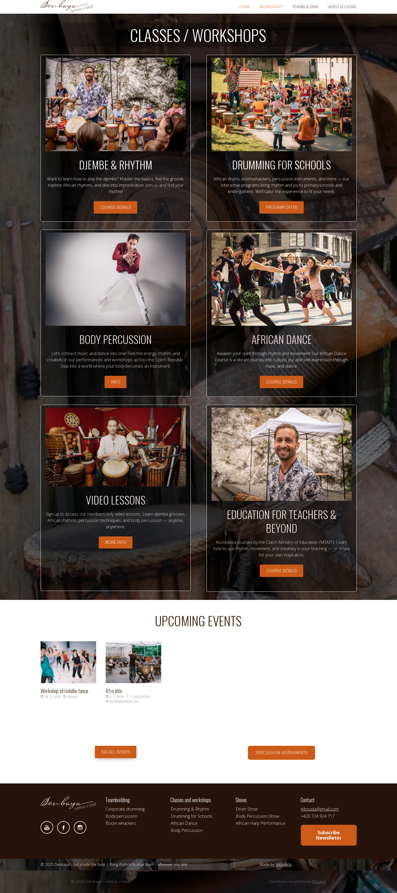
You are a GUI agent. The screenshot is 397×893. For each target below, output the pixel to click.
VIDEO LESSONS (342, 6)
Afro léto (114, 691)
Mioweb (319, 881)
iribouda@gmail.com (320, 809)
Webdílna (283, 864)
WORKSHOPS (271, 6)
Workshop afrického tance (64, 691)
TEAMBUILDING (305, 6)
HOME (244, 6)
